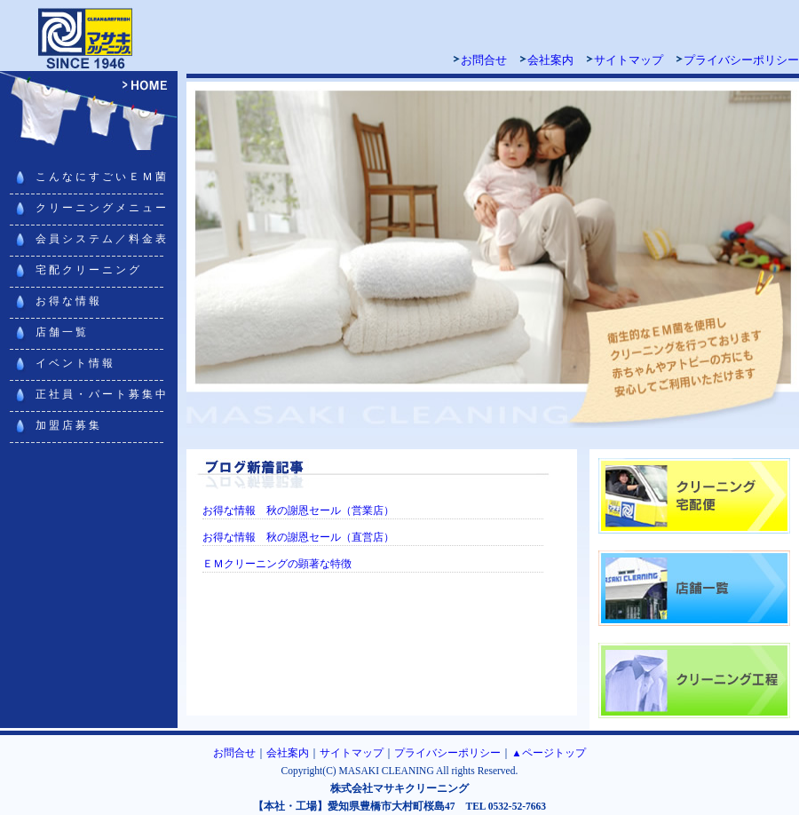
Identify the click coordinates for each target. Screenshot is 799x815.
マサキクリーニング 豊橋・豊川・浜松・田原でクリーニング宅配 (89, 35)
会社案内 (550, 60)
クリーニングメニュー (102, 208)
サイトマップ (628, 60)
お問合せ (484, 60)
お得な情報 (69, 301)
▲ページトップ (548, 753)
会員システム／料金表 (102, 239)
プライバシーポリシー (741, 60)
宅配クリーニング (89, 270)
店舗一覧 (62, 332)
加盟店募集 (69, 425)
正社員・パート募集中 (102, 394)
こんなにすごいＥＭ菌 (102, 176)
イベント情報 (75, 363)
